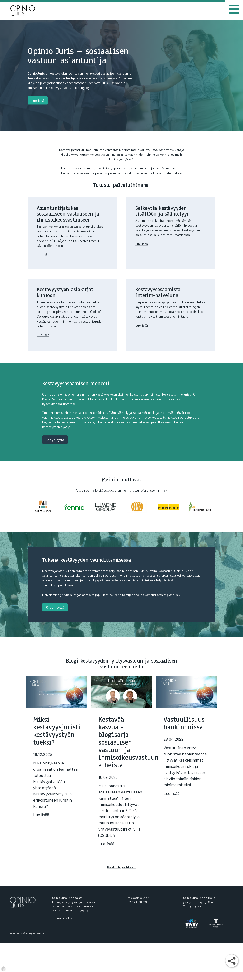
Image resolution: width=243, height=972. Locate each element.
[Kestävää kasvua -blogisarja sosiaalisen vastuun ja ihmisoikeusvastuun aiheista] (121, 767)
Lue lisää (38, 100)
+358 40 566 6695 (137, 902)
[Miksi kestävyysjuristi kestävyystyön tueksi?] (56, 752)
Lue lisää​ (43, 254)
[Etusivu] (27, 11)
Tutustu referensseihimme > (147, 490)
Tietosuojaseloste (63, 918)
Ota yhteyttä (55, 440)
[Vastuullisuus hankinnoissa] (186, 742)
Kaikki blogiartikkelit (121, 867)
